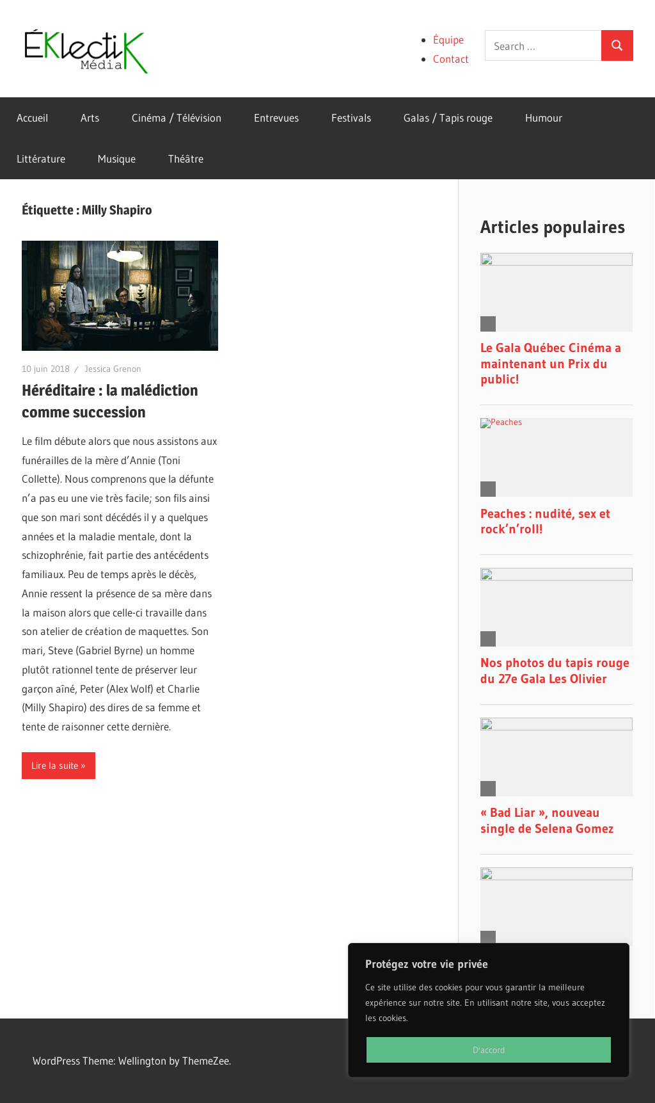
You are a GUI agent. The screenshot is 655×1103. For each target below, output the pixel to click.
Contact (451, 58)
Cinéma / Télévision (176, 117)
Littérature (41, 158)
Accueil (32, 117)
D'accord (489, 1050)
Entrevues (276, 117)
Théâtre (185, 158)
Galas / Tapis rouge (448, 117)
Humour (543, 117)
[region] (488, 1010)
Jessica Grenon (113, 368)
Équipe (448, 39)
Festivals (351, 117)
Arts (90, 117)
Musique (117, 158)
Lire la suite (54, 765)
